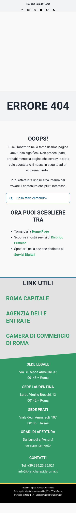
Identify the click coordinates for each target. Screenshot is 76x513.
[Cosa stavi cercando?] (38, 198)
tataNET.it (29, 495)
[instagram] (28, 10)
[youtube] (41, 10)
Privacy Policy (55, 495)
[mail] (47, 10)
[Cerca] (11, 198)
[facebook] (22, 10)
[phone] (54, 10)
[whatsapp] (35, 10)
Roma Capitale (27, 298)
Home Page (40, 231)
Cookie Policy (42, 495)
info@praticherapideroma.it (38, 471)
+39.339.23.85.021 (41, 465)
